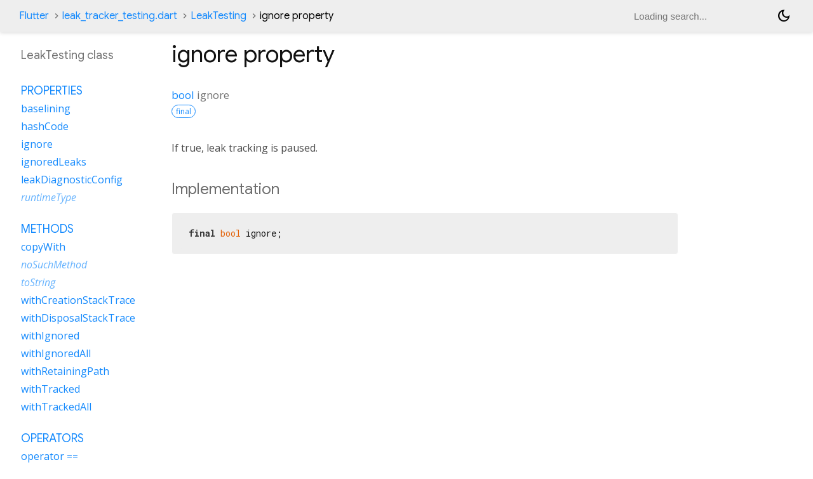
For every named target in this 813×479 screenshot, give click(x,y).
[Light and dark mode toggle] (784, 16)
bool (182, 95)
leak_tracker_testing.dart (119, 16)
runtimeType (48, 197)
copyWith (43, 247)
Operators (52, 438)
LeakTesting (218, 16)
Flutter (34, 16)
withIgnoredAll (56, 353)
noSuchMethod (54, 265)
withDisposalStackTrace (78, 318)
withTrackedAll (56, 407)
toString (38, 282)
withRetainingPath (65, 371)
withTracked (50, 389)
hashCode (45, 126)
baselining (46, 108)
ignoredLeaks (53, 162)
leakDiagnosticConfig (72, 180)
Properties (52, 91)
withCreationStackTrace (78, 300)
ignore (37, 144)
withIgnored (50, 336)
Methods (47, 229)
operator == (49, 456)
